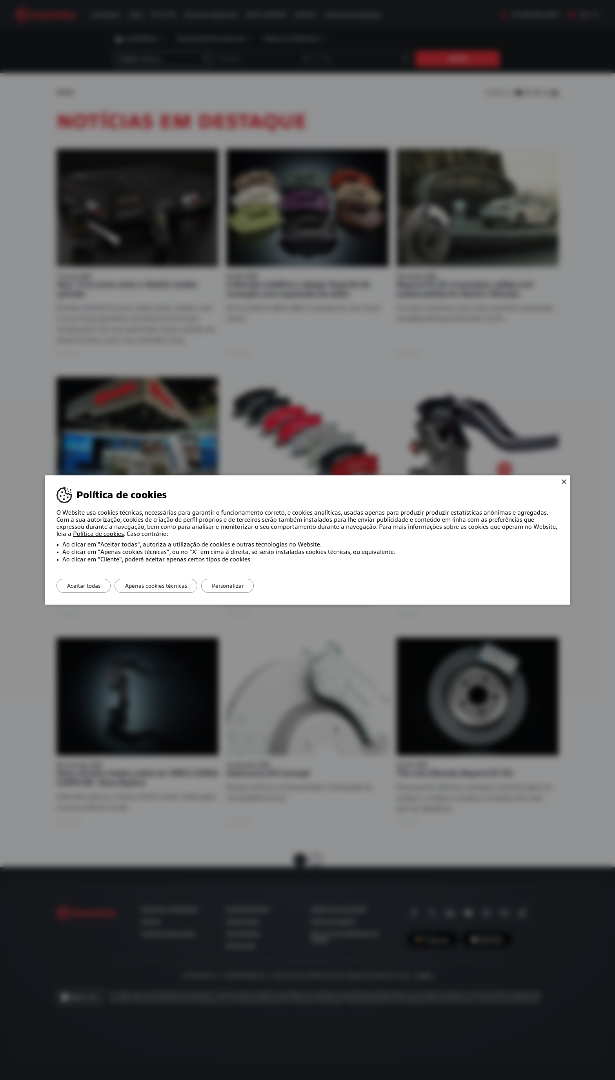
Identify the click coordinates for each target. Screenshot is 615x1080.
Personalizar (236, 586)
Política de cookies (98, 534)
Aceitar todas (85, 586)
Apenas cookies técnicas (161, 586)
